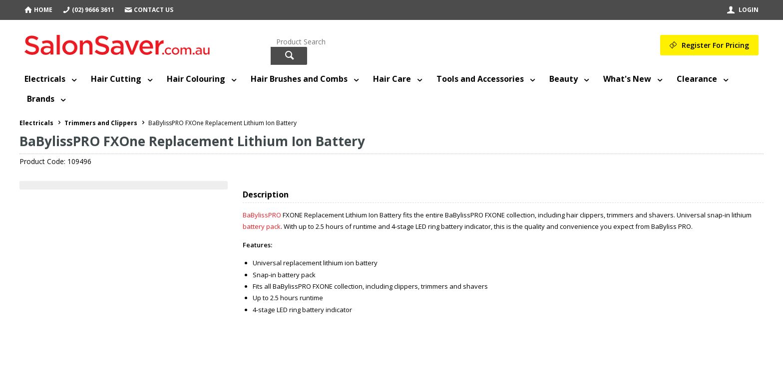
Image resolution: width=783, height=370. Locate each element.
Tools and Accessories (480, 78)
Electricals (44, 78)
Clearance (697, 78)
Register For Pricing (715, 45)
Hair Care (392, 78)
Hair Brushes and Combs (299, 78)
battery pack (262, 226)
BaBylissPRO (262, 214)
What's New (627, 78)
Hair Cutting (116, 78)
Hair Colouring (196, 78)
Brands (40, 98)
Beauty (563, 78)
